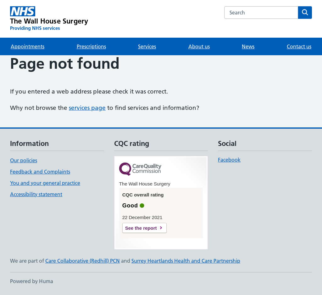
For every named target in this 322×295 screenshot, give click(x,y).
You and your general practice (45, 183)
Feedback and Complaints (40, 172)
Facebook (229, 160)
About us (199, 46)
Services (147, 46)
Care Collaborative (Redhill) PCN (82, 261)
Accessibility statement (36, 194)
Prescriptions (91, 46)
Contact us (299, 46)
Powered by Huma (31, 281)
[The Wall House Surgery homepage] (49, 18)
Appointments (27, 46)
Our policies (23, 160)
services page (87, 107)
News (248, 46)
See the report (141, 228)
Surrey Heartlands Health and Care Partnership (185, 261)
